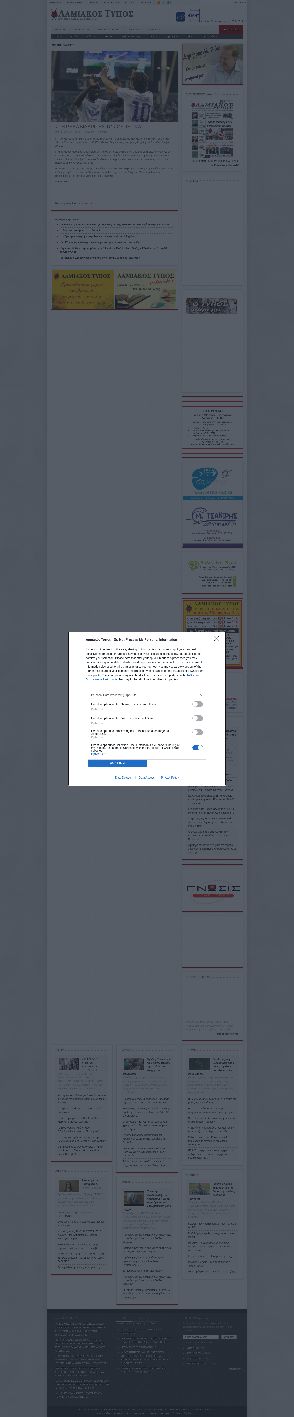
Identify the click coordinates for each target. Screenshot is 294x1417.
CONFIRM (117, 762)
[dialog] (147, 708)
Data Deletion (124, 777)
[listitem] (147, 695)
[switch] (197, 704)
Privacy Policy (170, 777)
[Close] (218, 640)
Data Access (147, 777)
